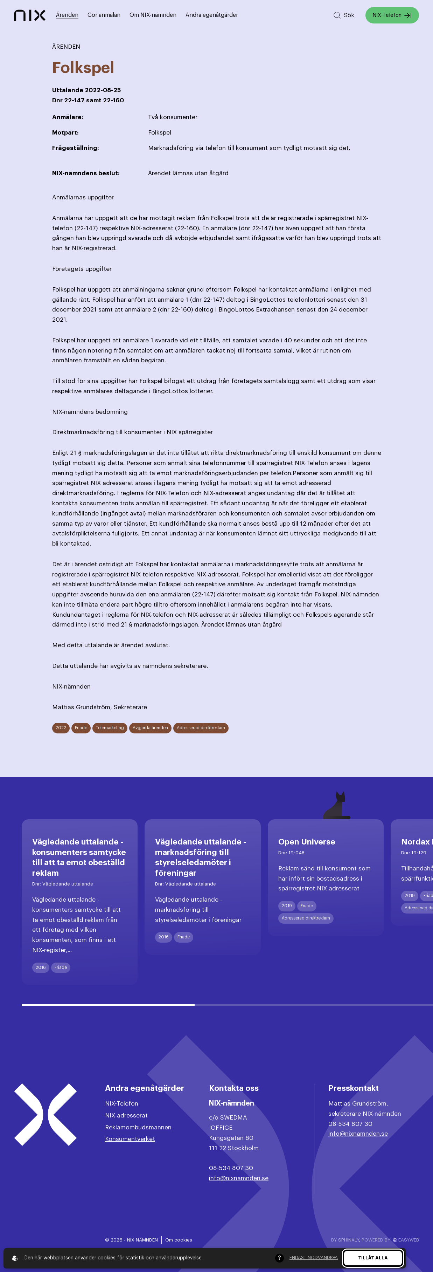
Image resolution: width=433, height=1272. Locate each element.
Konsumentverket (130, 1139)
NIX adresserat (126, 1116)
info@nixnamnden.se (238, 1178)
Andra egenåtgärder (212, 15)
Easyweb (406, 1240)
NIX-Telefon (392, 15)
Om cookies (178, 1240)
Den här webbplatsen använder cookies (70, 1258)
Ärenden (67, 15)
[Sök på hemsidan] (343, 15)
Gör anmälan (104, 15)
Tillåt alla (373, 1258)
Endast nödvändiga (313, 1257)
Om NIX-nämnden (153, 15)
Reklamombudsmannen (138, 1127)
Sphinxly (348, 1240)
